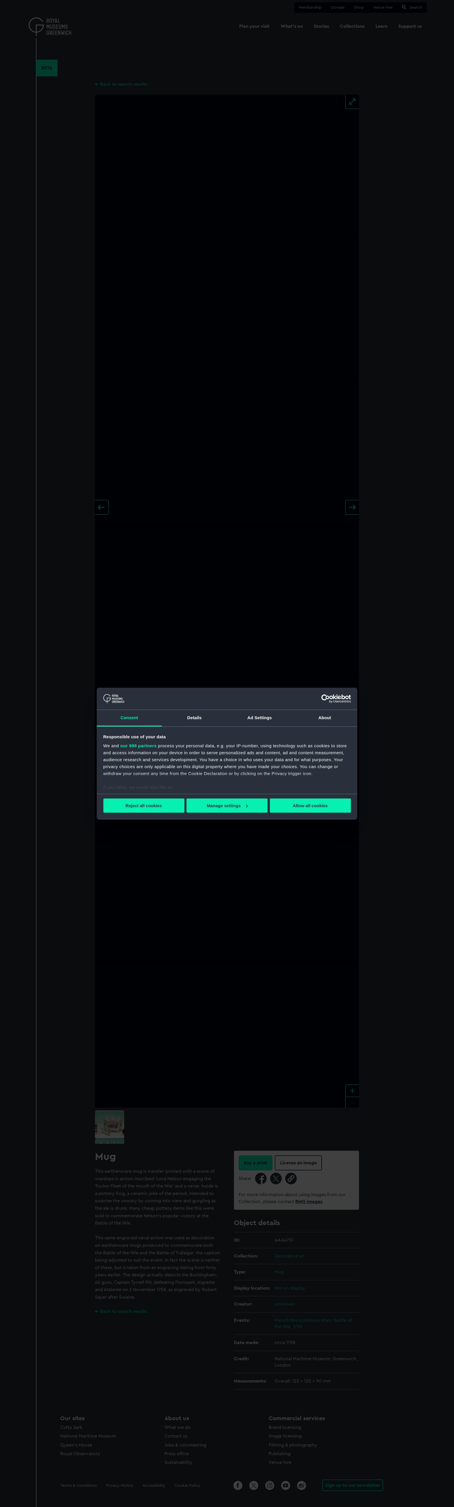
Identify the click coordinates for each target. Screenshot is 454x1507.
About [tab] (324, 717)
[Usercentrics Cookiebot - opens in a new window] (325, 698)
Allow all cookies (310, 805)
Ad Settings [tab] (259, 717)
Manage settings (227, 805)
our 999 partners (138, 745)
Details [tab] (194, 717)
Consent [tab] (129, 717)
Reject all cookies (144, 805)
